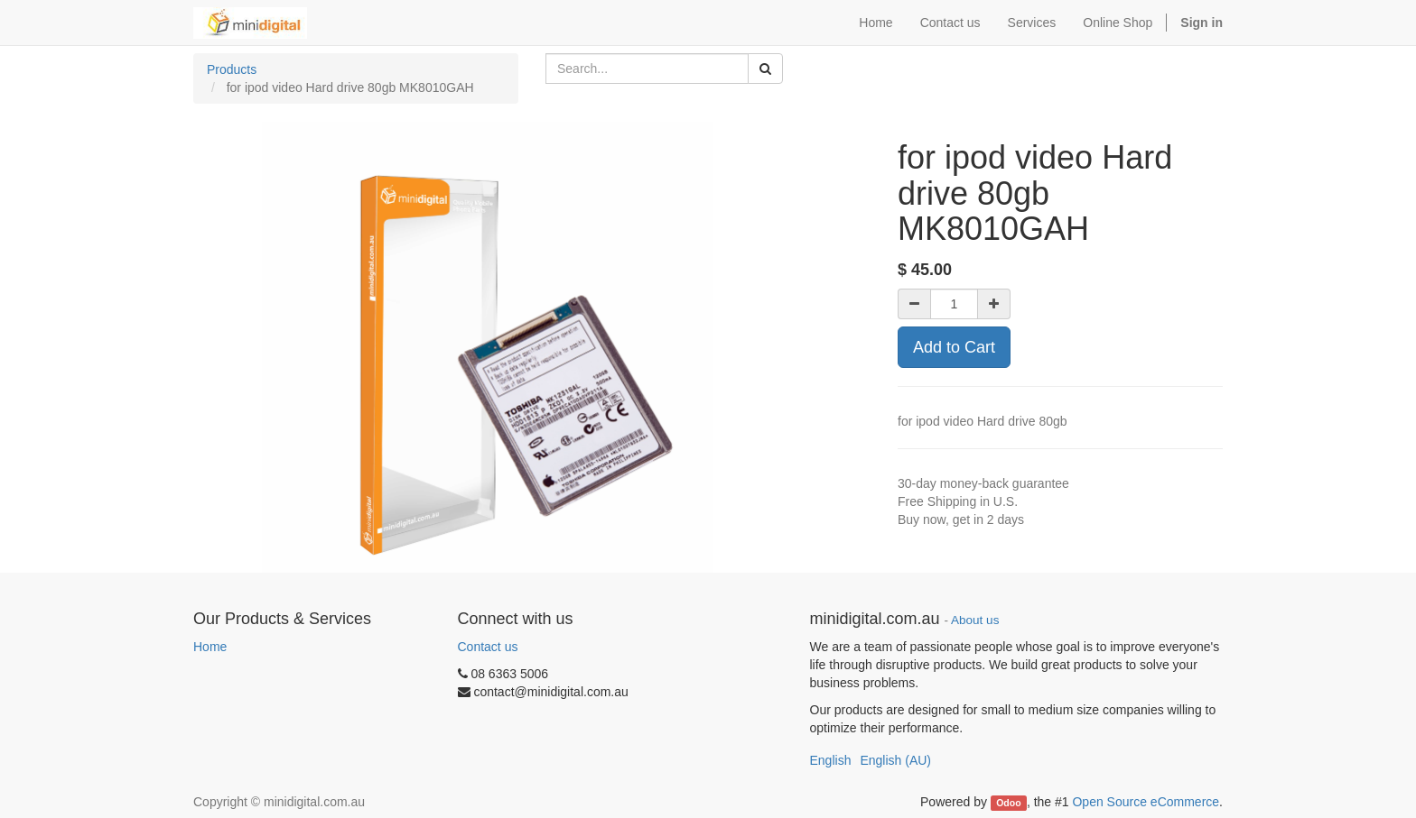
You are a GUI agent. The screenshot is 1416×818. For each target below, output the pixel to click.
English (831, 760)
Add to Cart (954, 347)
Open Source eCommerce (1145, 802)
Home (210, 646)
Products (231, 69)
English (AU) (895, 760)
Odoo (1008, 802)
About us (975, 620)
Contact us (488, 646)
